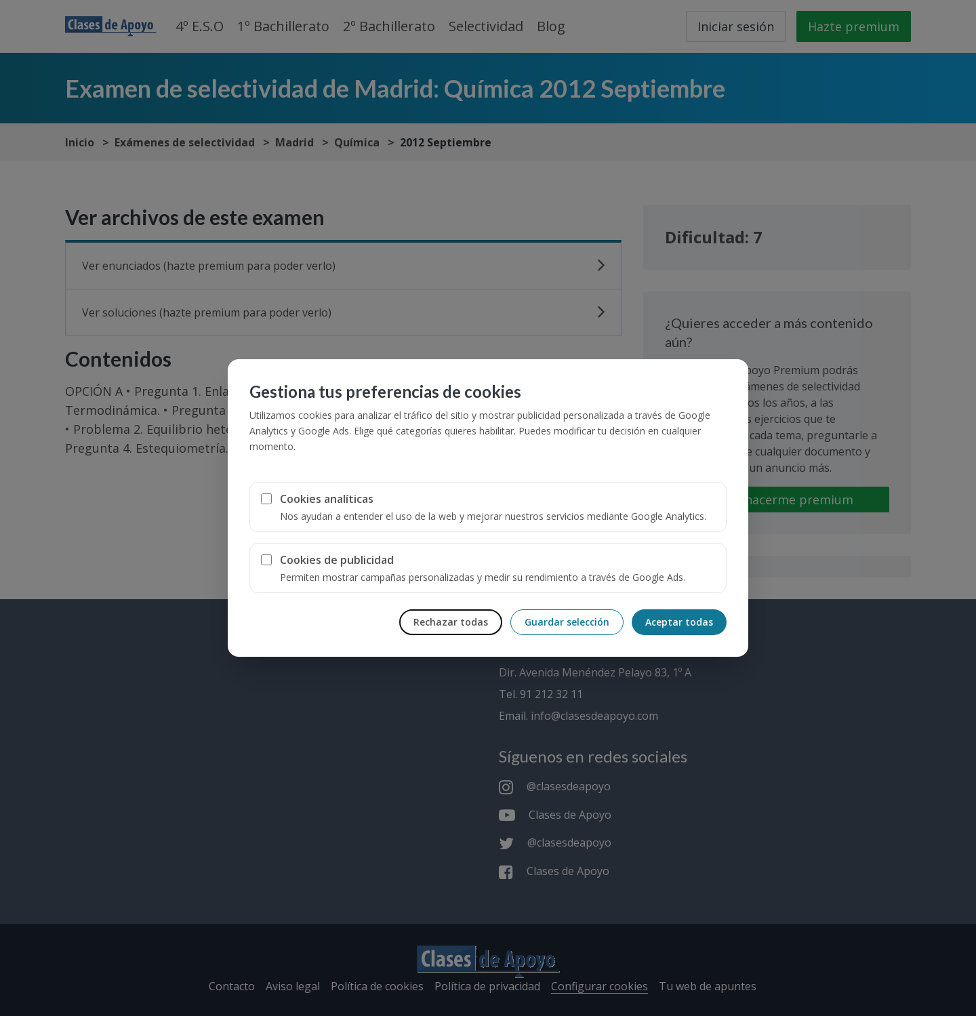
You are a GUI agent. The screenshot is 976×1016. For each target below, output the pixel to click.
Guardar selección (567, 621)
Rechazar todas (450, 621)
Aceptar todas (679, 621)
